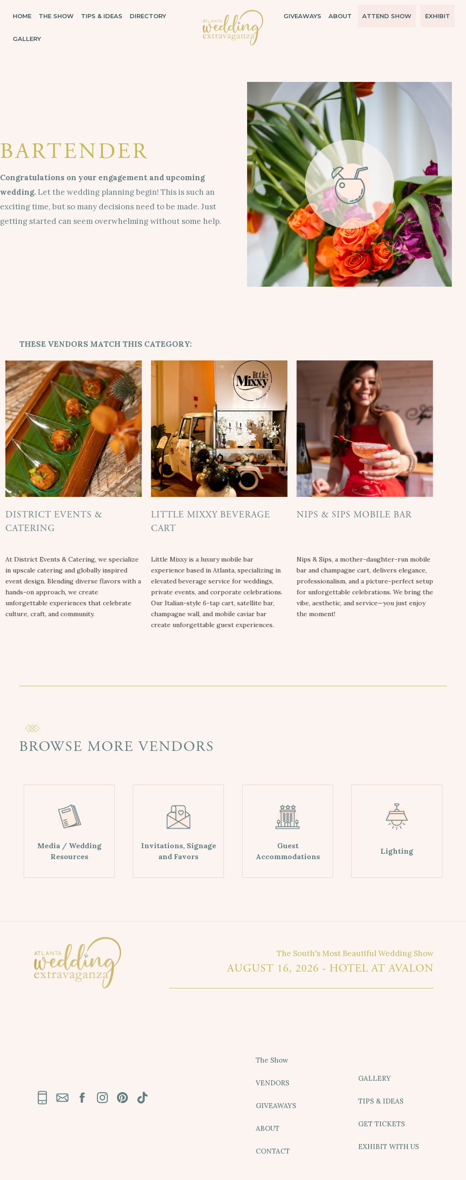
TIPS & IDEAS (101, 16)
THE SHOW (56, 16)
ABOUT (340, 16)
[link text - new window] (82, 1098)
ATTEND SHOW (386, 16)
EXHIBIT (437, 16)
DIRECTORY (148, 16)
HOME (22, 16)
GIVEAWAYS (302, 16)
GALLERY (27, 38)
